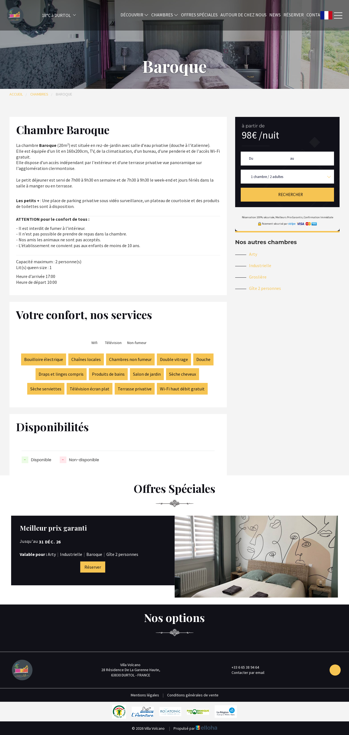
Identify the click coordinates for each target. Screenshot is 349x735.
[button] (51, 15)
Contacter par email (244, 672)
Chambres (164, 14)
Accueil (16, 94)
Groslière (258, 277)
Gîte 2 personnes (265, 288)
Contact (316, 14)
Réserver (293, 14)
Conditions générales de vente (193, 695)
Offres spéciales (199, 14)
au (292, 158)
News (275, 14)
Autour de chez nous (243, 14)
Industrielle (260, 265)
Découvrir (134, 14)
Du (251, 158)
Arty (253, 254)
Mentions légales (145, 695)
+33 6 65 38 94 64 (242, 667)
